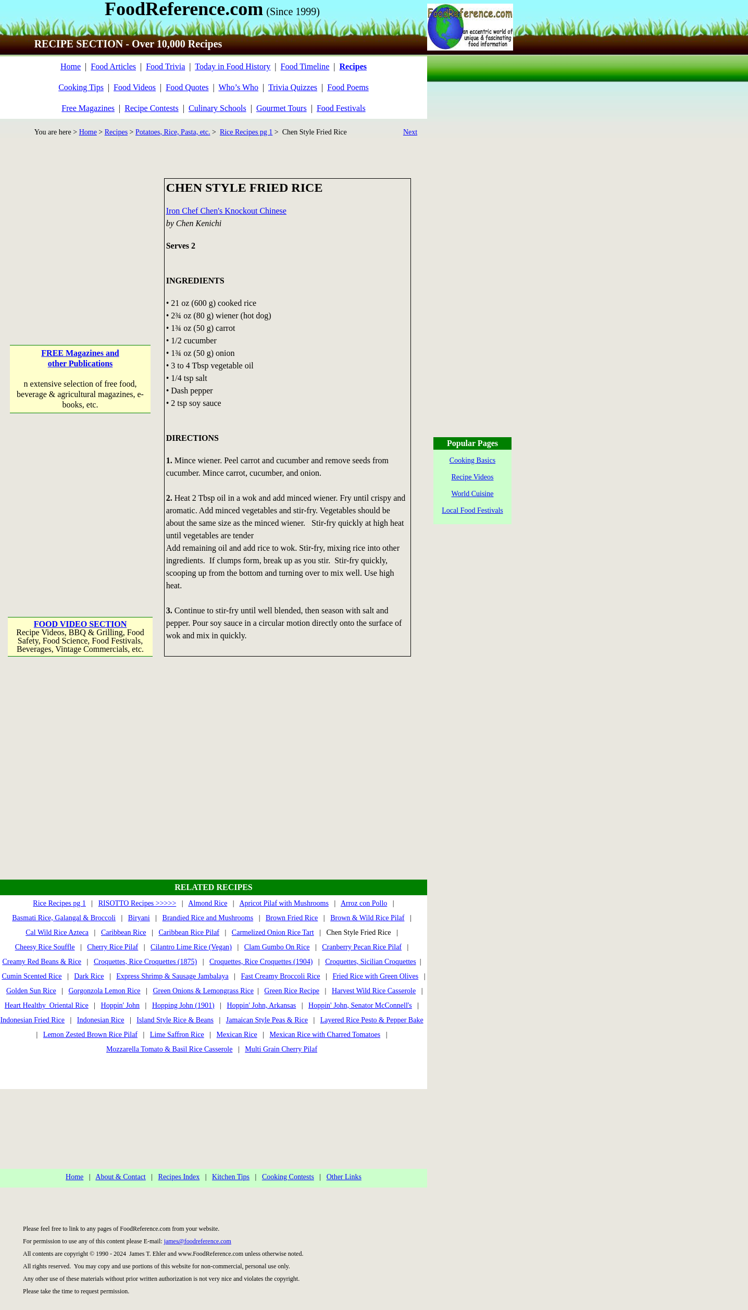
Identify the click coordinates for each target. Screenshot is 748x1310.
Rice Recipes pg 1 (246, 132)
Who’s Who (238, 87)
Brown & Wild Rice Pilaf (367, 918)
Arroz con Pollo (364, 903)
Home (70, 66)
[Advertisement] (81, 243)
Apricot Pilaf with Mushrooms (284, 903)
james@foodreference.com (197, 1241)
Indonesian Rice (100, 1020)
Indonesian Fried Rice (32, 1020)
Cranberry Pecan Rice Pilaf (362, 947)
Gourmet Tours (281, 108)
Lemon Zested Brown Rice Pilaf (90, 1035)
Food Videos (135, 87)
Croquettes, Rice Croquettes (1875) (145, 962)
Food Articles (113, 66)
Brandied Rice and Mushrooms (208, 918)
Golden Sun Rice (31, 991)
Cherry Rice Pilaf (112, 947)
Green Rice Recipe (291, 991)
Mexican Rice (237, 1035)
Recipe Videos (473, 477)
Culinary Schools (217, 108)
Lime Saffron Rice (177, 1035)
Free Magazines (88, 108)
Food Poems (348, 87)
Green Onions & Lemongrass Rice (203, 991)
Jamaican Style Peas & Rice (267, 1020)
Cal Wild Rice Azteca (57, 932)
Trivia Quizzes (292, 87)
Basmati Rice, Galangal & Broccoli (64, 918)
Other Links (344, 1177)
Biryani (139, 918)
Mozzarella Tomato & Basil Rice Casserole (169, 1049)
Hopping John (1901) (183, 1005)
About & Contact (120, 1177)
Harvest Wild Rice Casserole (374, 991)
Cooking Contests (288, 1177)
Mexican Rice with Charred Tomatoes (325, 1035)
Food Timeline (305, 66)
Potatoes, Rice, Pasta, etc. (172, 132)
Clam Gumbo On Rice (277, 947)
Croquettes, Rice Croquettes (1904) (261, 962)
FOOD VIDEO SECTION (80, 624)
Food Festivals (341, 108)
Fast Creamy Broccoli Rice (280, 976)
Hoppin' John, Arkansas (261, 1005)
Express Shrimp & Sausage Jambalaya (172, 976)
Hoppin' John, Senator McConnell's (360, 1005)
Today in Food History (232, 66)
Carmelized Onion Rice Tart (273, 932)
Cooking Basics (472, 460)
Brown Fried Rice (292, 918)
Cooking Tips (81, 87)
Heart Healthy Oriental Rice (47, 1005)
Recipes (116, 132)
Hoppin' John (120, 1005)
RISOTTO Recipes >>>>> (137, 903)
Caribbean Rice (123, 932)
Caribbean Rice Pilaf (188, 932)
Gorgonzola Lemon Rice (104, 991)
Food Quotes (187, 87)
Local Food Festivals (472, 510)
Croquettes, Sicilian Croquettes (370, 962)
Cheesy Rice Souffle (45, 947)
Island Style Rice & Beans (175, 1020)
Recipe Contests (151, 108)
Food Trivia (165, 66)
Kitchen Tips (231, 1177)
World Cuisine (473, 494)
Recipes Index (179, 1177)
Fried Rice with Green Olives (375, 976)
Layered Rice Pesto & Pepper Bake (371, 1020)
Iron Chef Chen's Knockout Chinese (226, 210)
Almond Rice (207, 903)
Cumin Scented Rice (31, 976)
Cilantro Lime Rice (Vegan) (191, 947)
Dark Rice (89, 976)
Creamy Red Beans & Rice (41, 962)
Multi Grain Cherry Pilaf (281, 1049)
